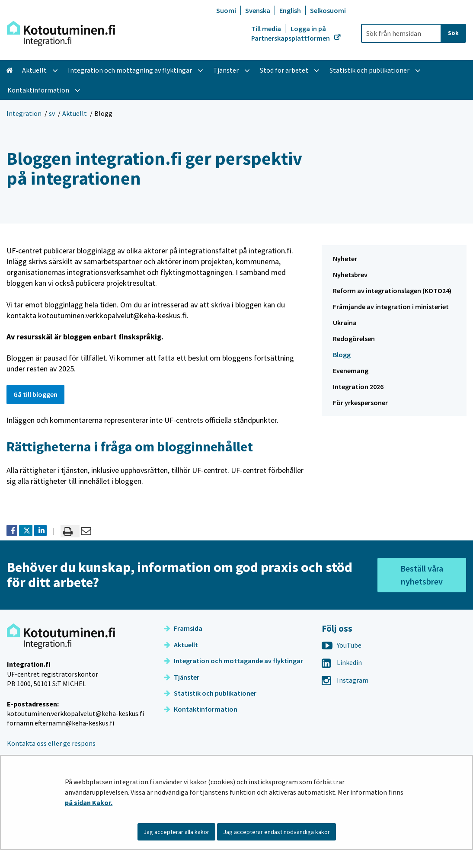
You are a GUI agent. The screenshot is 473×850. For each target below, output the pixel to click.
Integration (24, 113)
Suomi (226, 10)
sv (52, 113)
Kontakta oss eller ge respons (51, 743)
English (290, 10)
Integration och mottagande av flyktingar (233, 660)
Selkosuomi (328, 10)
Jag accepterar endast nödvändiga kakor (276, 832)
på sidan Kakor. (88, 802)
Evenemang (350, 370)
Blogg (342, 354)
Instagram (345, 680)
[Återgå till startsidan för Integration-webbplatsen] (61, 33)
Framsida (183, 628)
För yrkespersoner (360, 402)
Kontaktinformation (200, 709)
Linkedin (342, 662)
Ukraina (345, 322)
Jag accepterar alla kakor (176, 832)
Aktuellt (74, 113)
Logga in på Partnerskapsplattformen (291, 33)
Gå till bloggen (35, 394)
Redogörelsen (354, 338)
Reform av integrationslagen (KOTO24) (392, 290)
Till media (266, 28)
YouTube (341, 645)
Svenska (257, 10)
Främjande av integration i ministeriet (391, 306)
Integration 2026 (358, 386)
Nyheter (345, 258)
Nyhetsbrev (350, 274)
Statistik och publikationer (210, 693)
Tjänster (181, 677)
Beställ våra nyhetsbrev (421, 575)
